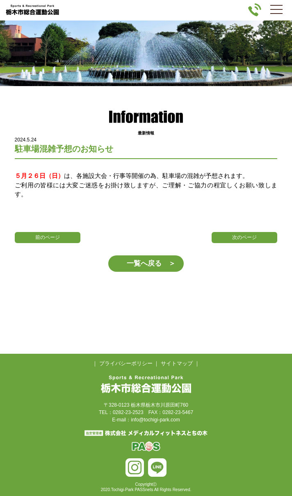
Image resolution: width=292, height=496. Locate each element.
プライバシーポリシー (126, 363)
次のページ (244, 237)
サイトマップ (177, 363)
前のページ (47, 237)
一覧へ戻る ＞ (151, 263)
